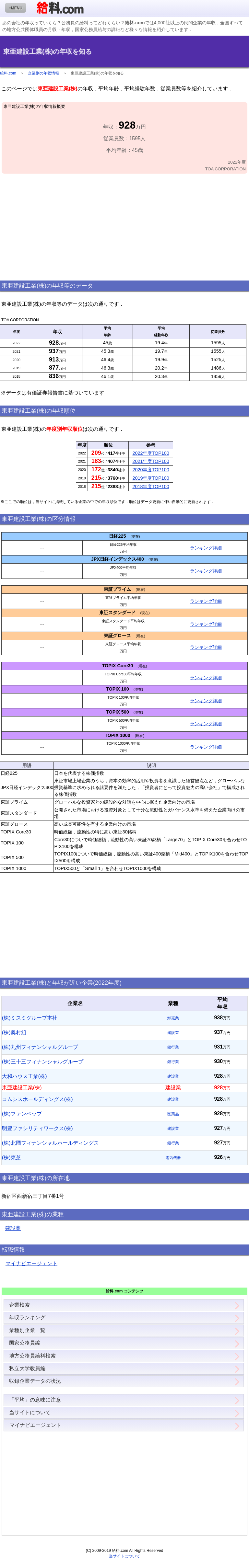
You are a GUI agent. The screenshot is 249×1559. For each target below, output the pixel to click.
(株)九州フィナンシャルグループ (40, 1047)
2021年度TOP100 (150, 461)
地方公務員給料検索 (32, 1355)
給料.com (8, 73)
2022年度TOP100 (150, 453)
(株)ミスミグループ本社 (29, 1018)
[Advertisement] (124, 227)
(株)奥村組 (14, 1032)
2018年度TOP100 (150, 486)
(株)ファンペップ (22, 1114)
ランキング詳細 (206, 547)
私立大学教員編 (27, 1368)
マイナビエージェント (31, 1263)
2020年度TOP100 (150, 469)
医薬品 (173, 1114)
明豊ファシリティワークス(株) (37, 1128)
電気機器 (173, 1157)
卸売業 (173, 1018)
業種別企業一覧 (27, 1330)
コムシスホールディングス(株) (37, 1099)
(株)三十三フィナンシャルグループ (42, 1061)
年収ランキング (27, 1317)
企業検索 (19, 1305)
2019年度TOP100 (150, 478)
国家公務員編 (24, 1343)
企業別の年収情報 (43, 73)
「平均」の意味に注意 (35, 1400)
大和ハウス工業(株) (24, 1076)
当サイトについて (30, 1412)
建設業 (173, 1032)
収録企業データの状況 (35, 1381)
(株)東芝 (11, 1157)
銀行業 (173, 1047)
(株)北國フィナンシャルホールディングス (50, 1143)
